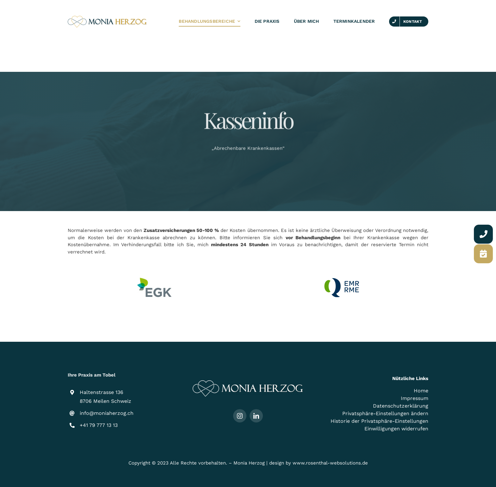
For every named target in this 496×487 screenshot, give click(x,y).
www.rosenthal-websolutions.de (330, 463)
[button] (373, 413)
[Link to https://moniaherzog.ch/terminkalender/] (484, 253)
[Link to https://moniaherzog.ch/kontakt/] (484, 234)
